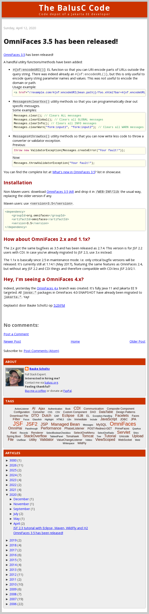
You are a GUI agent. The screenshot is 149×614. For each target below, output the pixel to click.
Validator (47, 439)
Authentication (55, 409)
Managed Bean (65, 424)
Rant (13, 432)
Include (93, 419)
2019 (13, 540)
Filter (16, 419)
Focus (26, 419)
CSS (50, 412)
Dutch (46, 415)
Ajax (42, 408)
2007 (13, 599)
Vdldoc (88, 440)
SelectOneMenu (84, 432)
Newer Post (12, 341)
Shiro (136, 433)
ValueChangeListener (69, 439)
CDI (77, 408)
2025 (13, 470)
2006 (13, 604)
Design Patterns (125, 412)
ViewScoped (105, 439)
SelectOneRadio (106, 433)
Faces (135, 415)
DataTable (106, 412)
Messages (88, 425)
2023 (13, 480)
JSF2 (31, 424)
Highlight (49, 419)
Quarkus (136, 428)
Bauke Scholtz (39, 369)
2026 (13, 465)
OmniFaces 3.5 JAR (60, 191)
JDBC (124, 419)
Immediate (80, 419)
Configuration (22, 412)
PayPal (67, 391)
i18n (69, 419)
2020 (13, 494)
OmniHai (15, 428)
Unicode (124, 436)
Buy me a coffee (35, 391)
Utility (33, 439)
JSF (18, 424)
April (16, 523)
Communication (94, 408)
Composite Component (120, 408)
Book (67, 409)
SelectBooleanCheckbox (58, 433)
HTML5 (60, 419)
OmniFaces (123, 424)
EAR (56, 416)
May (16, 518)
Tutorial (110, 436)
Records (24, 433)
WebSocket (125, 439)
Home (75, 341)
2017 (13, 550)
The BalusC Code (74, 7)
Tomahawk (72, 436)
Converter (39, 412)
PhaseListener (74, 428)
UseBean (21, 440)
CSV (57, 412)
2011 (13, 579)
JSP (44, 424)
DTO (35, 415)
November (21, 504)
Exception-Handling (102, 416)
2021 (13, 490)
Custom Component (75, 412)
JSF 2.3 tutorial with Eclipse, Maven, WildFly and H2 (50, 528)
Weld (137, 440)
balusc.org (51, 382)
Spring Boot (14, 436)
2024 (13, 475)
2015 (13, 560)
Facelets (121, 415)
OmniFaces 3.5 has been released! (38, 533)
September (21, 509)
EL (88, 415)
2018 (13, 545)
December (21, 499)
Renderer (37, 432)
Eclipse (68, 415)
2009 (13, 589)
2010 (13, 584)
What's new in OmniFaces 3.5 (73, 172)
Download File (19, 415)
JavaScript (108, 419)
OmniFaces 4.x (47, 288)
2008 (13, 594)
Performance (51, 428)
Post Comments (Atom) (41, 351)
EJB (80, 415)
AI (33, 408)
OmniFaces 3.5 (14, 55)
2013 (13, 569)
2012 (13, 574)
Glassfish (37, 419)
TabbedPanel (56, 436)
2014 (13, 565)
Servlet (123, 432)
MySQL (101, 424)
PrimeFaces (122, 428)
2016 (13, 555)
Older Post (137, 341)
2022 (13, 485)
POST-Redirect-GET (99, 428)
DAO (93, 412)
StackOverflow (35, 436)
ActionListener (22, 409)
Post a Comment (16, 334)
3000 (13, 460)
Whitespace (68, 443)
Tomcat (88, 436)
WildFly (81, 443)
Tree (99, 436)
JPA (133, 419)
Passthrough (31, 428)
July (15, 514)
